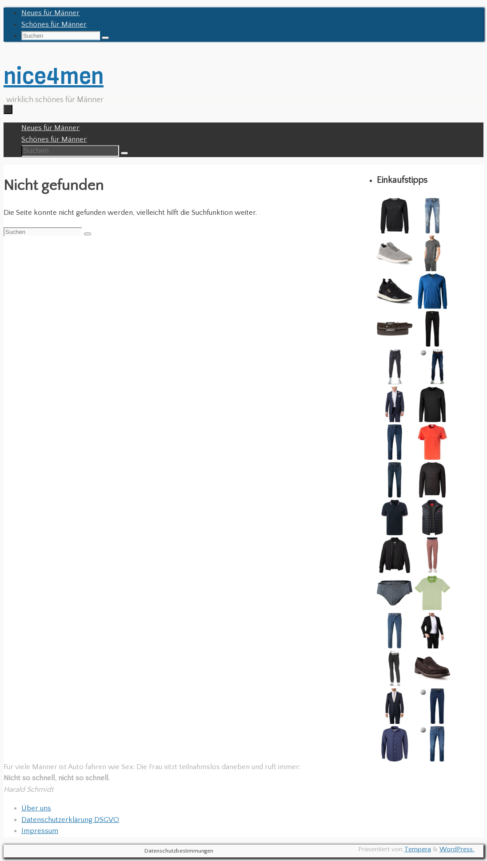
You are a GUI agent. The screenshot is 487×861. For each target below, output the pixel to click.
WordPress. (457, 849)
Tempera (417, 849)
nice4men (54, 76)
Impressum (39, 831)
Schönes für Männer (54, 24)
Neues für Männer (50, 13)
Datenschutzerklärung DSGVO (70, 820)
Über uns (36, 808)
